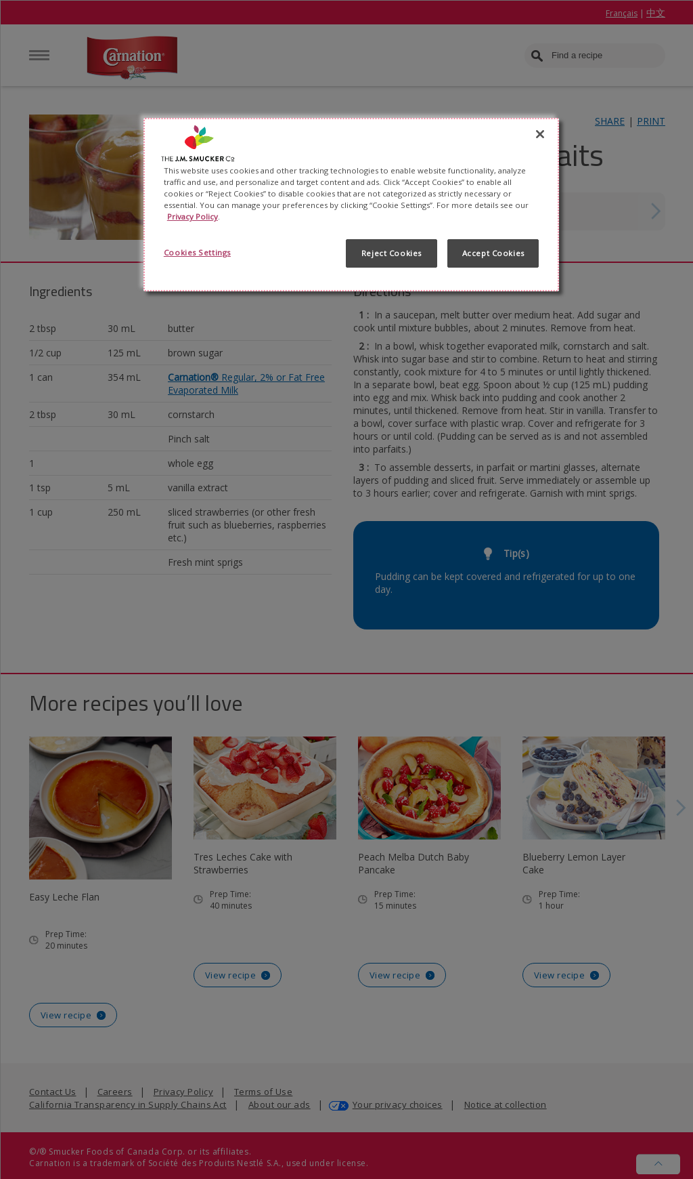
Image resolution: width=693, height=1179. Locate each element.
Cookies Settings (197, 252)
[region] (351, 204)
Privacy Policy (192, 216)
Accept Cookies (493, 253)
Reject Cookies (391, 253)
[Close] (540, 134)
